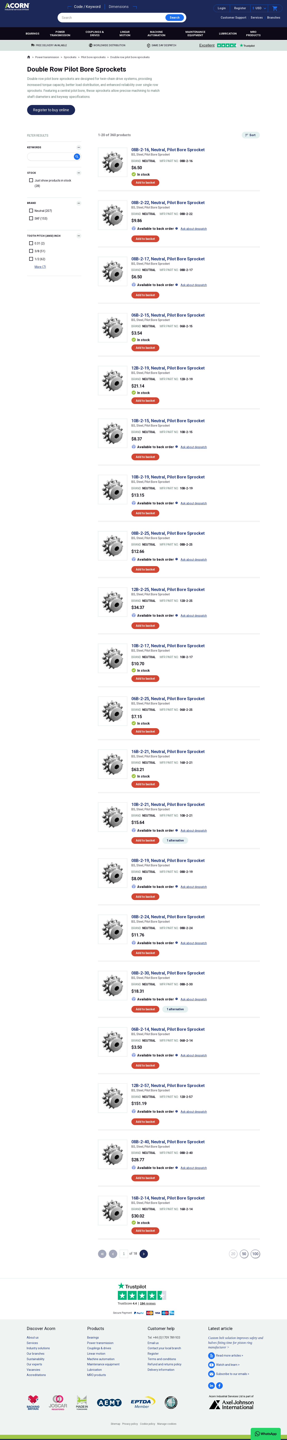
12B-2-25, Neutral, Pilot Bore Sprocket (168, 589)
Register (240, 8)
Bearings (32, 33)
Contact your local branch (164, 1348)
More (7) (40, 267)
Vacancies (33, 1369)
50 (244, 1254)
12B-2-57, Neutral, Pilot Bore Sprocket (168, 1085)
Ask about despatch (194, 228)
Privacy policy (130, 1423)
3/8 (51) (37, 251)
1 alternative (175, 840)
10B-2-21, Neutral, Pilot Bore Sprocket (168, 804)
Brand (31, 203)
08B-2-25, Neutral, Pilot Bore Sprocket (168, 533)
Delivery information (161, 1369)
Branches (273, 17)
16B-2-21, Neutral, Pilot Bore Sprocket (168, 751)
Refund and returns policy (164, 1364)
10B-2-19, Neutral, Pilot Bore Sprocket (168, 477)
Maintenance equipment (195, 33)
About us (33, 1337)
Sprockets (70, 57)
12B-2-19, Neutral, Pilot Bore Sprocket (168, 368)
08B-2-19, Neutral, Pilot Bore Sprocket (168, 860)
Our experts (34, 1364)
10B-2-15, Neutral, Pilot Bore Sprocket (168, 420)
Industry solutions (38, 1348)
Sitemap (115, 1423)
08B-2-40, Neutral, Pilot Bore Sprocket (168, 1141)
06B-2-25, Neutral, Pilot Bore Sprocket (168, 698)
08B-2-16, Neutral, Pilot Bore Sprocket (168, 149)
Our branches (35, 1353)
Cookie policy (147, 1423)
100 (255, 1254)
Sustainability (35, 1359)
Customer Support (233, 17)
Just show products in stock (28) (50, 182)
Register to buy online (51, 110)
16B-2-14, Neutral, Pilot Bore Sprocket (168, 1198)
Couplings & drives (95, 33)
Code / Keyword (87, 6)
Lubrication (228, 33)
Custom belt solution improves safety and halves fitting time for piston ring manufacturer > (235, 1342)
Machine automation (156, 33)
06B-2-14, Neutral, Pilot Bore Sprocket (168, 1029)
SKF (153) (38, 218)
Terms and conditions (162, 1359)
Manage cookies (166, 1423)
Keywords (34, 147)
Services (257, 17)
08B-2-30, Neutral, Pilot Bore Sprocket (168, 973)
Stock (31, 172)
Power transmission (60, 33)
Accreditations (36, 1375)
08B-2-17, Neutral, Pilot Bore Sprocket (168, 258)
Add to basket (145, 182)
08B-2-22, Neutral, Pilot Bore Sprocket (168, 202)
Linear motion (125, 33)
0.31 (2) (37, 243)
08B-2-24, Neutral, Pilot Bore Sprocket (168, 916)
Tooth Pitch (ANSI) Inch (43, 235)
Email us (153, 1343)
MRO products (253, 33)
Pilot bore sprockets (93, 57)
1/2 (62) (37, 259)
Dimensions (119, 6)
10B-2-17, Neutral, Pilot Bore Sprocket (168, 645)
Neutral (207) (40, 210)
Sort (252, 135)
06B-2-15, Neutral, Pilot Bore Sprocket (168, 315)
